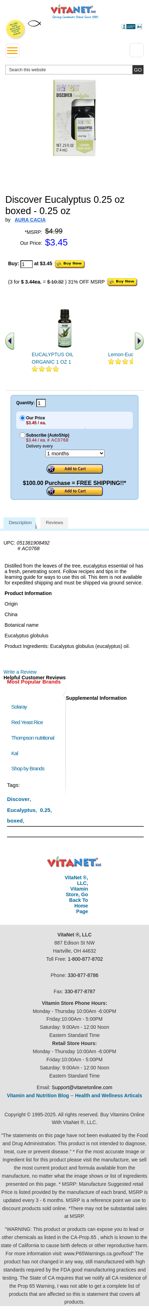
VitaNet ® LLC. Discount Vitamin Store (74, 862)
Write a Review (20, 672)
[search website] (74, 69)
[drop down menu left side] (12, 51)
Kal (14, 753)
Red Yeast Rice (27, 722)
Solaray (19, 707)
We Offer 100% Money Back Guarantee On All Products (15, 29)
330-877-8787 (79, 991)
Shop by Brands (29, 768)
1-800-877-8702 (85, 959)
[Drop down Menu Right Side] (137, 50)
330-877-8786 (83, 975)
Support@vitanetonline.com (82, 1087)
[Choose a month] (75, 453)
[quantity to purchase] (26, 264)
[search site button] (137, 69)
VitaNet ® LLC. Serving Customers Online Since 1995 (74, 11)
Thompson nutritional (32, 738)
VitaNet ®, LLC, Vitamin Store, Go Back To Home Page (76, 894)
